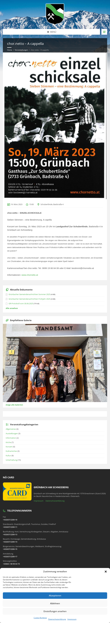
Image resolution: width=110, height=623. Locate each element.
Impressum (71, 619)
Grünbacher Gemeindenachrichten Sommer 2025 (29, 294)
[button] (105, 571)
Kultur (8, 455)
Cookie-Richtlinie (40, 618)
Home (9, 50)
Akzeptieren (55, 595)
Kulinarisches (11, 451)
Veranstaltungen (21, 50)
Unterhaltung (11, 460)
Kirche (8, 442)
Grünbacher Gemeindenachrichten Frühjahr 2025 (29, 299)
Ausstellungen (12, 433)
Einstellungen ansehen (55, 611)
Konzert (9, 446)
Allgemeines (11, 429)
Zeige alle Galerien (14, 404)
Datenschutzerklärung (57, 619)
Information (11, 438)
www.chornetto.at (29, 275)
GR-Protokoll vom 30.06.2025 (21, 303)
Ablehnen (55, 603)
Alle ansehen (12, 308)
